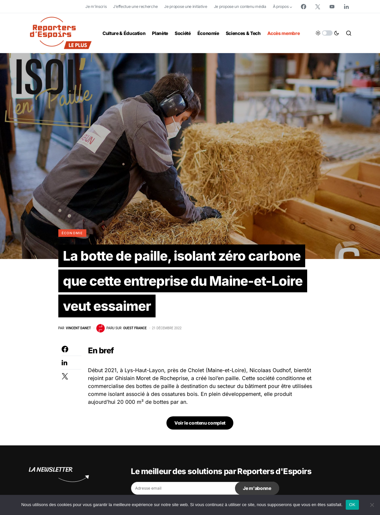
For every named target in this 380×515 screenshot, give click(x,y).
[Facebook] (303, 6)
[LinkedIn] (346, 6)
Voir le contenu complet (199, 423)
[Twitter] (317, 6)
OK (352, 504)
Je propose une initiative (185, 6)
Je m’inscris (95, 6)
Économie (72, 233)
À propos (281, 6)
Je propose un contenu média (240, 6)
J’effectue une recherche (135, 6)
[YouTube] (332, 6)
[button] (327, 33)
